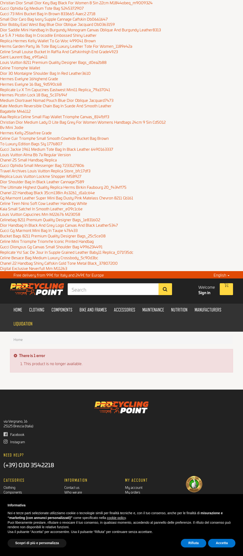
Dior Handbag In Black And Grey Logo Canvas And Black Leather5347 (59, 225)
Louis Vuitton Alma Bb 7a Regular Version (35, 154)
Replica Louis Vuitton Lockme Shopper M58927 (40, 176)
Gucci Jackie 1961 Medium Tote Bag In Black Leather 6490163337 (56, 149)
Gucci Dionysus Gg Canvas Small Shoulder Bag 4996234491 (51, 247)
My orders (132, 492)
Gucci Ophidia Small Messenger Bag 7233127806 (42, 165)
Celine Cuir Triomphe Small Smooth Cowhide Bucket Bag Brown (54, 138)
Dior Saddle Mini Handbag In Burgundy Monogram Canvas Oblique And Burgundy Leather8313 (80, 30)
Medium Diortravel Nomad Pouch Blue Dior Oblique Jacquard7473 (56, 100)
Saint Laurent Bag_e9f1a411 (23, 57)
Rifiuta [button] (193, 543)
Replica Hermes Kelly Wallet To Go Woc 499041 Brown (48, 40)
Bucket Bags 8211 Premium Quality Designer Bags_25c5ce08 (53, 236)
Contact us (71, 487)
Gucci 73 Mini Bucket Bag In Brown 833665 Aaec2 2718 (47, 13)
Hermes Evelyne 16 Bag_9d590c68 (31, 84)
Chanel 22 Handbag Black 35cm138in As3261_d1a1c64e (47, 192)
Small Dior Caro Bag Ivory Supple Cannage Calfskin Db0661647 (54, 19)
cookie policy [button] (116, 518)
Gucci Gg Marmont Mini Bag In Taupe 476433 (39, 230)
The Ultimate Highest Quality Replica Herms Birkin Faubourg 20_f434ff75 (63, 187)
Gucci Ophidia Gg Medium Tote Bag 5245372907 (42, 8)
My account (133, 487)
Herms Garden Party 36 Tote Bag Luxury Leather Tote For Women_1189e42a (66, 46)
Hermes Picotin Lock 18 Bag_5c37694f (33, 95)
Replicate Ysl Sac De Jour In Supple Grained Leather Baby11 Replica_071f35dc (66, 252)
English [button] (221, 275)
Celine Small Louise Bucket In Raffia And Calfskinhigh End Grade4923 (59, 51)
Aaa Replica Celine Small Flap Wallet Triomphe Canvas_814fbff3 (54, 116)
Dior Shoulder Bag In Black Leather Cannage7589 (42, 181)
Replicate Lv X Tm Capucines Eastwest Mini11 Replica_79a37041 (55, 89)
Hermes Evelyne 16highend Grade (29, 78)
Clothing (9, 487)
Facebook (14, 434)
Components (13, 492)
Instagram (14, 441)
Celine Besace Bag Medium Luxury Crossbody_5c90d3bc (49, 257)
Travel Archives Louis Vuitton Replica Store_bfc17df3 (45, 171)
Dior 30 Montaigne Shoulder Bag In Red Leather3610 (45, 73)
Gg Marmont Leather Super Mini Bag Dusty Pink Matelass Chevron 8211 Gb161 (66, 198)
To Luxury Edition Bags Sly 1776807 (31, 143)
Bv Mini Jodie (11, 127)
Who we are (73, 492)
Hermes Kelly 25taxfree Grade (26, 133)
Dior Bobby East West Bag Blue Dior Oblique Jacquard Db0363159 (57, 24)
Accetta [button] (222, 543)
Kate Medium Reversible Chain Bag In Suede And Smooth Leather (56, 105)
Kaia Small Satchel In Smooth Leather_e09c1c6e (41, 209)
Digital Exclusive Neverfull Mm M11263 (33, 268)
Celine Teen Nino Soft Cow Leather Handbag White (43, 203)
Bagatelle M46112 (15, 111)
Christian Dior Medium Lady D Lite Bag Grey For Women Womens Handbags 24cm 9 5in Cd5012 (83, 122)
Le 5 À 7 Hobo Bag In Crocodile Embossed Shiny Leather (48, 35)
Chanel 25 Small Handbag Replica (28, 160)
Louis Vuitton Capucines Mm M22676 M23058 (40, 214)
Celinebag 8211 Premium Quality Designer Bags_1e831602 (50, 219)
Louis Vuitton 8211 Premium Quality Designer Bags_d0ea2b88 (53, 62)
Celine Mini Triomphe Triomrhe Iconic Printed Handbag (47, 241)
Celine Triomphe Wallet (20, 68)
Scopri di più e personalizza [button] (37, 543)
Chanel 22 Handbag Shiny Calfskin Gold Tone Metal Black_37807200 (59, 263)
